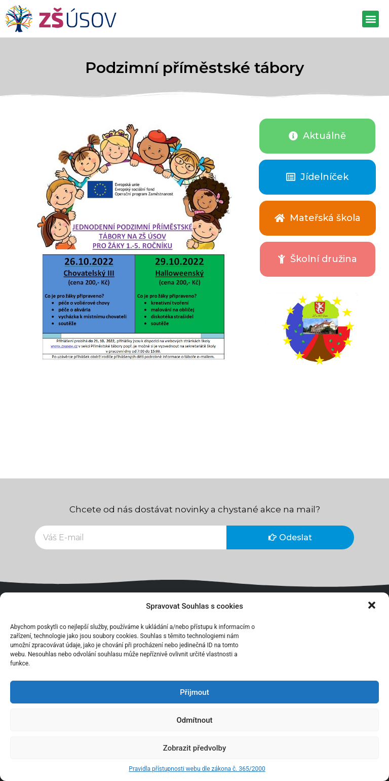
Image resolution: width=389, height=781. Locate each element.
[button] (373, 606)
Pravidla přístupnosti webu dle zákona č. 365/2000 (197, 768)
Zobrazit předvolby (194, 748)
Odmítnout (195, 720)
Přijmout (194, 692)
